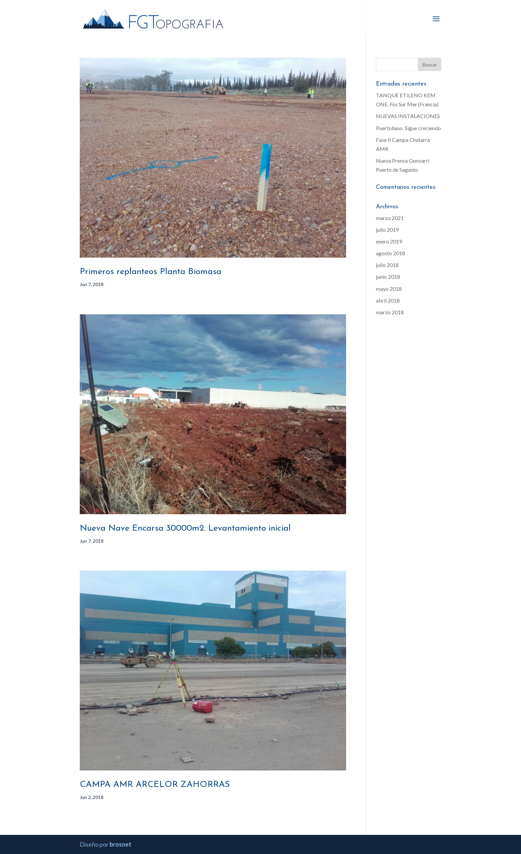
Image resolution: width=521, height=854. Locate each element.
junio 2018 (388, 276)
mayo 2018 (389, 288)
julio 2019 (387, 229)
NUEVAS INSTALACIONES (408, 116)
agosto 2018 (390, 253)
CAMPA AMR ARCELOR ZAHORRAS (155, 784)
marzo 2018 (390, 312)
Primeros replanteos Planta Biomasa (150, 271)
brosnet (120, 844)
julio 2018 (387, 265)
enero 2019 (389, 241)
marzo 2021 (390, 218)
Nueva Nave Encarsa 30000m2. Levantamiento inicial (185, 528)
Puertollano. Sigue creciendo (408, 128)
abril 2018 (388, 300)
